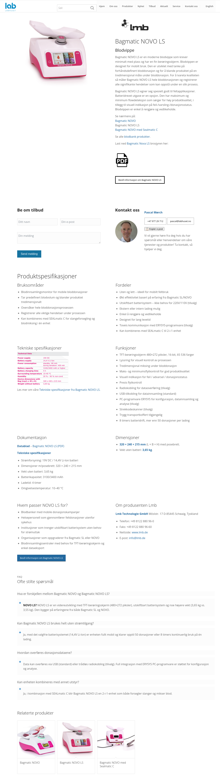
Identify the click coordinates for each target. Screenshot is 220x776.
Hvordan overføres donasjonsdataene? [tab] (44, 653)
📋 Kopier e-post (154, 229)
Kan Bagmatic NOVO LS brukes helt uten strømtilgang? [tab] (55, 623)
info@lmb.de (137, 538)
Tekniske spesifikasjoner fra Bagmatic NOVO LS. (69, 390)
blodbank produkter (137, 136)
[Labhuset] (10, 6)
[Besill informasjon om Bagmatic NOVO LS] (140, 180)
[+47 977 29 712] (155, 221)
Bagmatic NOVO (125, 121)
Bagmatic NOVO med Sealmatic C (136, 130)
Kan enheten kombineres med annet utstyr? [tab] (48, 682)
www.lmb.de (140, 532)
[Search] (92, 7)
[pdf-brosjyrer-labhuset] (122, 160)
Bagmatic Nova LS (138, 143)
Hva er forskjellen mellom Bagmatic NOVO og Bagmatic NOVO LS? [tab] (63, 594)
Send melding (29, 253)
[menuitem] (77, 8)
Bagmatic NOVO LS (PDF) (48, 446)
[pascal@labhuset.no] (180, 221)
